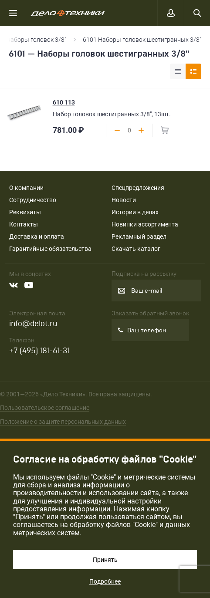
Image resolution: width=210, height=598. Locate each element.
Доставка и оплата (36, 236)
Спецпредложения (138, 187)
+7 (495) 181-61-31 (39, 350)
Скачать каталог (136, 248)
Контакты (23, 224)
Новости (124, 199)
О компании (26, 187)
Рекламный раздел (139, 236)
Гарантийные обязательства (50, 248)
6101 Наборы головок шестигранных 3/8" (142, 39)
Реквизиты (25, 212)
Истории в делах (135, 212)
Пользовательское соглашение (44, 407)
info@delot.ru (33, 323)
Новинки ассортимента (145, 224)
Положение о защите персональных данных (63, 421)
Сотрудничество (32, 199)
